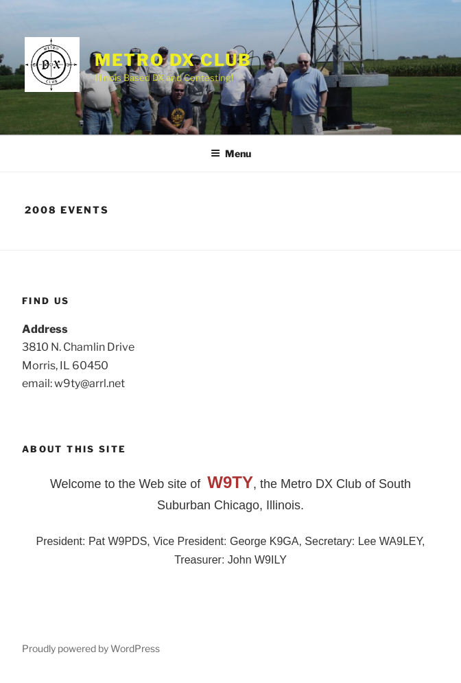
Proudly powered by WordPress (91, 648)
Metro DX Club (173, 60)
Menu (231, 153)
